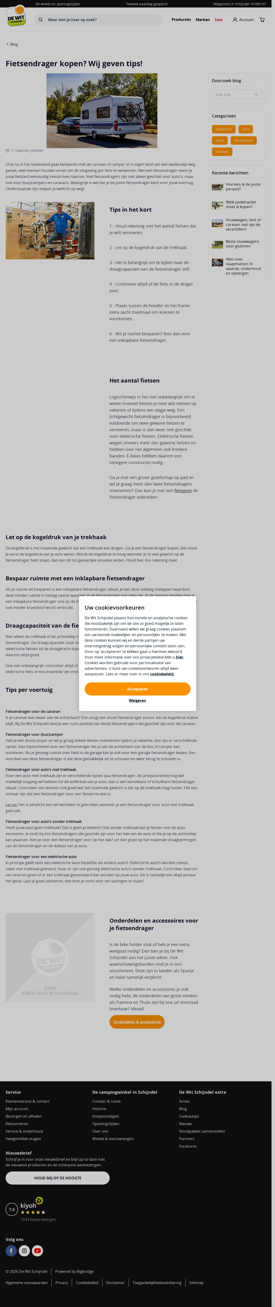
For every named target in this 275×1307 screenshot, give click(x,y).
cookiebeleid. (162, 674)
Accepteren (137, 689)
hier (179, 657)
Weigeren (137, 700)
